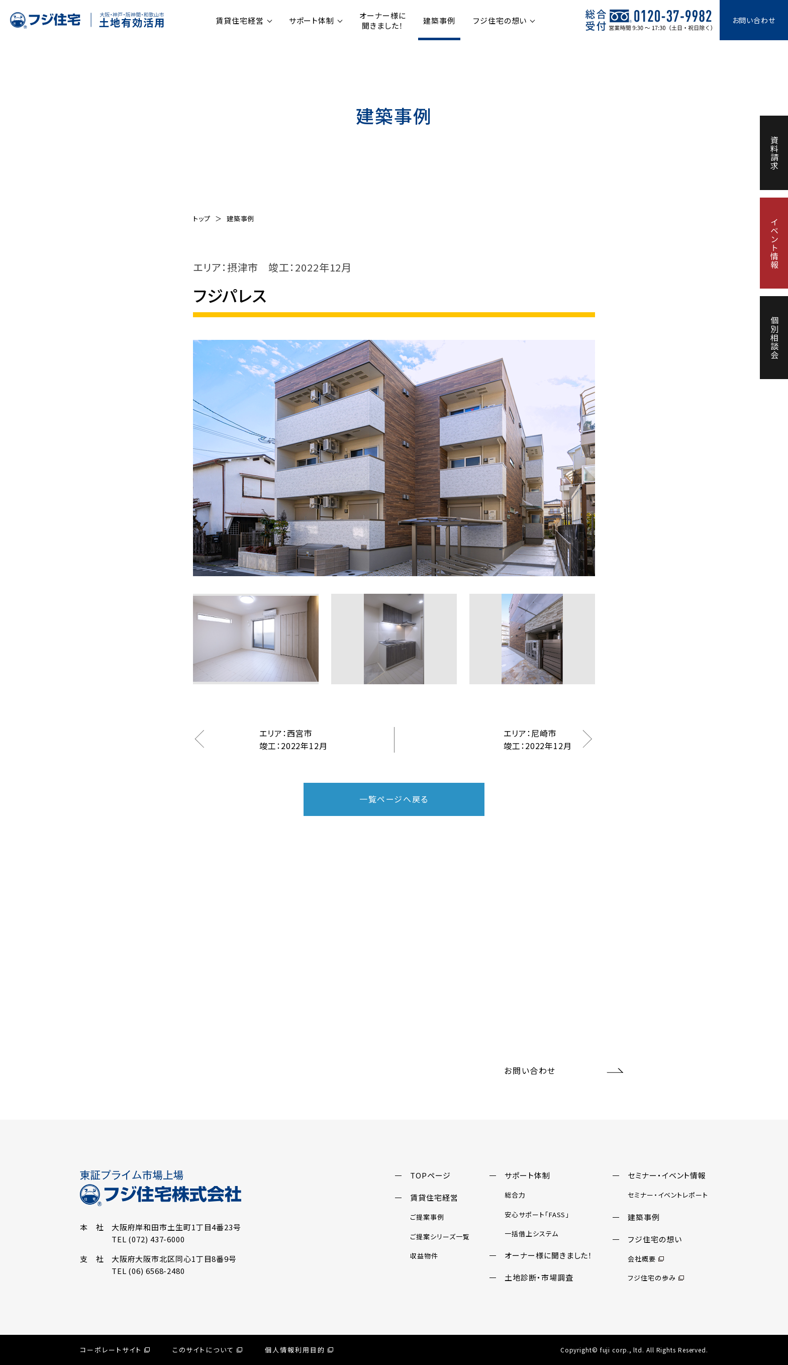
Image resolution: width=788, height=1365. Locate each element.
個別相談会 (774, 337)
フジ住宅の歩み (655, 1278)
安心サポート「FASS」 (537, 1214)
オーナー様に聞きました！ (382, 20)
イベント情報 (774, 243)
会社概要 (646, 1258)
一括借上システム (531, 1233)
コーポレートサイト (115, 1349)
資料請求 (774, 153)
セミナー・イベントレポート (668, 1195)
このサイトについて (207, 1349)
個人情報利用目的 (299, 1349)
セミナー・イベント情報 (667, 1175)
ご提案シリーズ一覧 (439, 1236)
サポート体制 (311, 20)
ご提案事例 (427, 1217)
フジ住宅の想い (500, 20)
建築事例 (439, 20)
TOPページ (430, 1175)
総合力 (515, 1195)
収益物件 (424, 1255)
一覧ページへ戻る (394, 799)
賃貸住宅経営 (239, 20)
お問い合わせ (753, 20)
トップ (202, 218)
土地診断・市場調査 (539, 1277)
